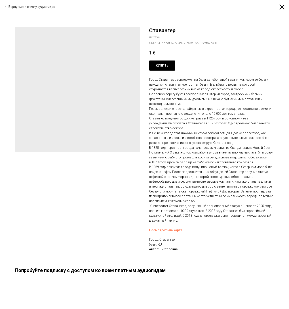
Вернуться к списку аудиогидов (31, 7)
